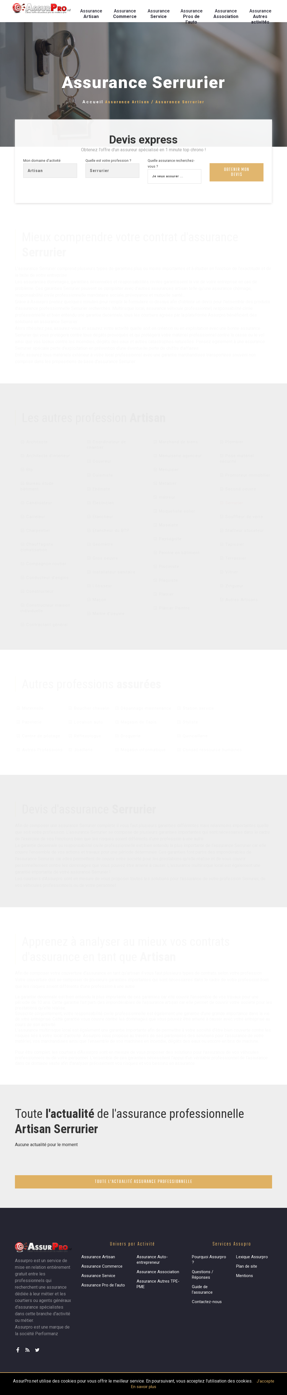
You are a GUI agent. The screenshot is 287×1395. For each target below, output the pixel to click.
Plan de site (246, 1266)
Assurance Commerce (101, 1266)
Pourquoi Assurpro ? (209, 1259)
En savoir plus (143, 1386)
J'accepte (265, 1381)
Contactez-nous (207, 1301)
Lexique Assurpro (252, 1256)
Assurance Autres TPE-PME (158, 1284)
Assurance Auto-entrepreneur (152, 1259)
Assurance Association (158, 1271)
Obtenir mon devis (236, 173)
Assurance (91, 13)
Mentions (244, 1275)
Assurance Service (98, 1275)
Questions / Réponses (202, 1274)
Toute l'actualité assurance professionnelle (143, 1181)
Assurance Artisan (98, 1256)
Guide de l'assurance (202, 1289)
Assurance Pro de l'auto (103, 1285)
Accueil (92, 101)
